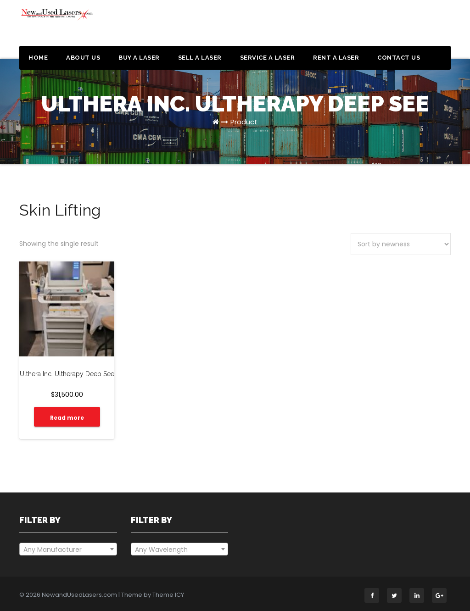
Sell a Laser (200, 57)
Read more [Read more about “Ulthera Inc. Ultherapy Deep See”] (67, 418)
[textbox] (68, 549)
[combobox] (68, 549)
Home (38, 57)
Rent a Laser (336, 57)
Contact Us (398, 57)
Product (243, 122)
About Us (83, 57)
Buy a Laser (139, 57)
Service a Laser (267, 57)
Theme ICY (168, 594)
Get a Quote (415, 26)
